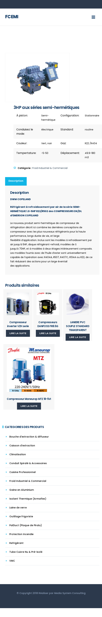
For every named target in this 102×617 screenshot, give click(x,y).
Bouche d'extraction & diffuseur (29, 436)
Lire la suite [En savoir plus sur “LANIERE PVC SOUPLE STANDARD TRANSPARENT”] (77, 337)
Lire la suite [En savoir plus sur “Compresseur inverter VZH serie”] (18, 333)
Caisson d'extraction (22, 445)
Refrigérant (16, 543)
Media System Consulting (70, 593)
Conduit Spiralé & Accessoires (28, 463)
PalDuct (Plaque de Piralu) (25, 525)
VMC (12, 560)
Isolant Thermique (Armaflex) (27, 498)
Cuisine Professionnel (22, 472)
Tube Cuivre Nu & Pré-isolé (25, 552)
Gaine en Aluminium (21, 490)
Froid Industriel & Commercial (49, 168)
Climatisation (17, 454)
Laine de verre (18, 507)
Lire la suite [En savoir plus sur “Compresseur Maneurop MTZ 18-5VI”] (29, 406)
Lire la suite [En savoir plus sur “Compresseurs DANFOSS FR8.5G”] (47, 333)
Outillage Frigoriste (21, 516)
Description (15, 181)
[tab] (16, 181)
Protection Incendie (21, 534)
